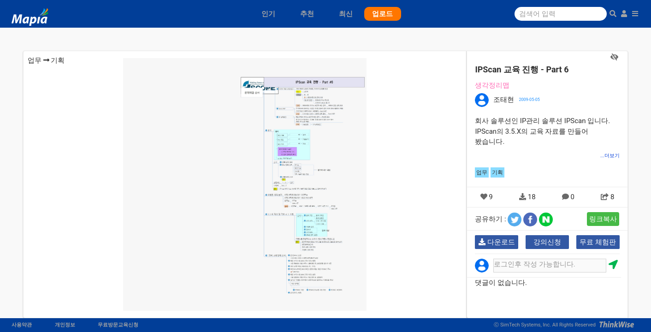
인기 (268, 14)
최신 (346, 14)
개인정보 (65, 325)
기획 (58, 60)
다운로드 (497, 242)
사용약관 (22, 325)
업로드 (382, 14)
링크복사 (603, 219)
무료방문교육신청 (118, 325)
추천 (307, 14)
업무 (34, 60)
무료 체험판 (598, 242)
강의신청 (547, 242)
